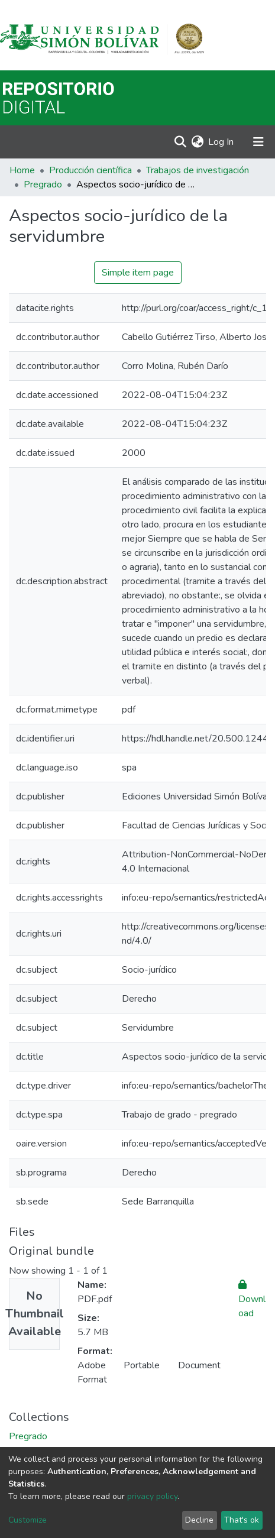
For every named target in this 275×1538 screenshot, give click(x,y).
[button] (197, 142)
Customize (27, 1520)
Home (22, 170)
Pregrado (43, 184)
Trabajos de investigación (197, 170)
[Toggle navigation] (258, 142)
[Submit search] (180, 142)
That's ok (241, 1520)
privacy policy (152, 1496)
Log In (221, 141)
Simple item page (138, 272)
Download (252, 1299)
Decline (199, 1520)
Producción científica (90, 170)
